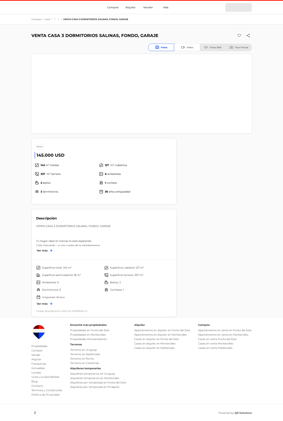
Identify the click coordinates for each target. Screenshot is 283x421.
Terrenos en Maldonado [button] (85, 354)
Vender (148, 7)
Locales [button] (36, 372)
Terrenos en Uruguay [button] (83, 349)
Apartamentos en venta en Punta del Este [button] (225, 330)
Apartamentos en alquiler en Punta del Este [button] (162, 330)
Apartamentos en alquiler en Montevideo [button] (160, 334)
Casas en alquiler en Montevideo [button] (155, 343)
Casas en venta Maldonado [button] (215, 348)
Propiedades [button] (39, 346)
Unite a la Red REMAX (45, 377)
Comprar (113, 7)
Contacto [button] (37, 385)
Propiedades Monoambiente (88, 339)
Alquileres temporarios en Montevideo (94, 378)
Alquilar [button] (36, 359)
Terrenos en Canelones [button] (84, 363)
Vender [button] (35, 355)
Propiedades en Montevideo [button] (88, 334)
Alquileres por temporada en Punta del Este (98, 382)
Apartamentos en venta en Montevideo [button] (223, 334)
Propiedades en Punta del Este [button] (89, 330)
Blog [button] (34, 381)
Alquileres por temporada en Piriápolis (94, 387)
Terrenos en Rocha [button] (82, 358)
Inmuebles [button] (38, 368)
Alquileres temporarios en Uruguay (92, 373)
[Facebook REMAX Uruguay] (35, 413)
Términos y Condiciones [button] (46, 390)
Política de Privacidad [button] (45, 394)
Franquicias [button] (38, 363)
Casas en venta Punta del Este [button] (217, 339)
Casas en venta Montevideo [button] (215, 343)
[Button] (248, 35)
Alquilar (130, 7)
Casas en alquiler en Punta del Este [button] (156, 339)
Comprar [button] (37, 350)
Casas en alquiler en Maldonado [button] (154, 348)
